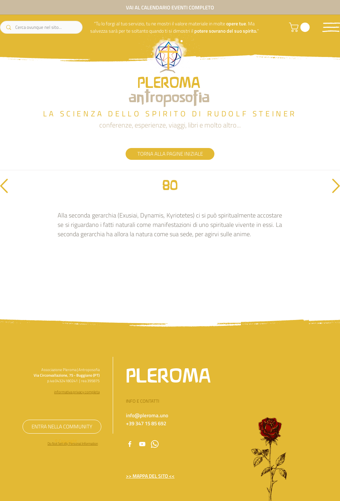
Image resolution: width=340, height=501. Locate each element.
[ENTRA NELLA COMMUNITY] (62, 427)
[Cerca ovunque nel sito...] (41, 27)
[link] (300, 27)
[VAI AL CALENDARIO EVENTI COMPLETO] (170, 7)
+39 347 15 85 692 (146, 423)
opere (232, 23)
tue (242, 23)
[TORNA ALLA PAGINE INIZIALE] (170, 154)
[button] (331, 27)
